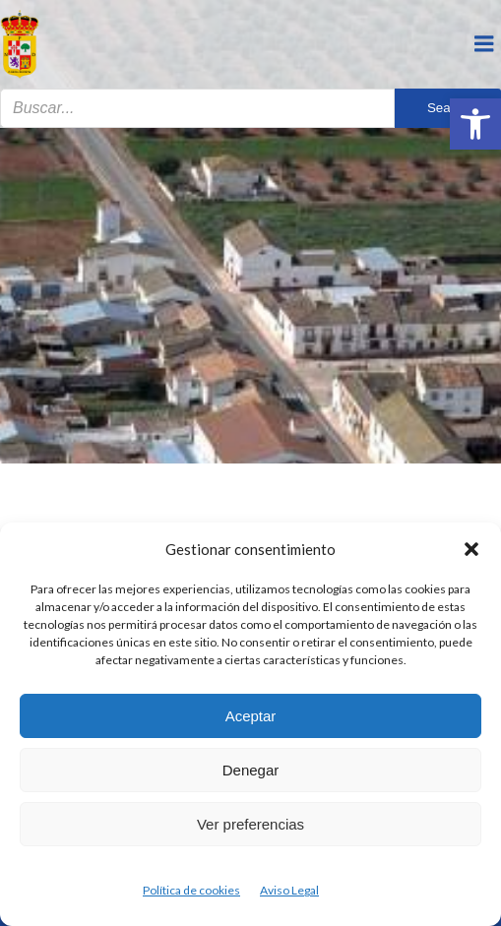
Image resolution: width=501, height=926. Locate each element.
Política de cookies (191, 890)
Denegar (251, 770)
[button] (475, 124)
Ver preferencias (250, 824)
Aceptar (251, 716)
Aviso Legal (289, 890)
